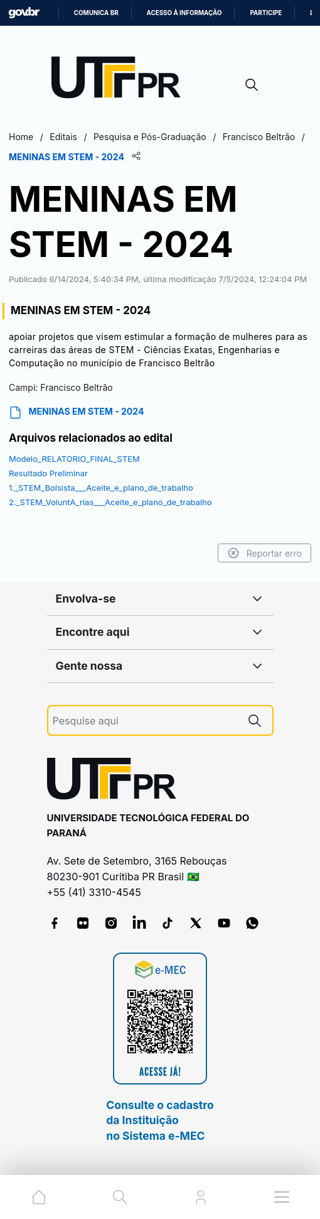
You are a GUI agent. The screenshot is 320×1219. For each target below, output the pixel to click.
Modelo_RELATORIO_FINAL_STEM (74, 459)
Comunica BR (96, 12)
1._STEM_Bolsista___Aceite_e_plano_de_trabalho (101, 488)
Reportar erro (264, 553)
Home (21, 136)
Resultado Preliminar (48, 473)
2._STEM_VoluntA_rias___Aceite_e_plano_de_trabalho (110, 502)
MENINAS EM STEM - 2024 (76, 412)
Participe (266, 12)
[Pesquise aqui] (145, 721)
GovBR (24, 13)
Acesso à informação (184, 12)
